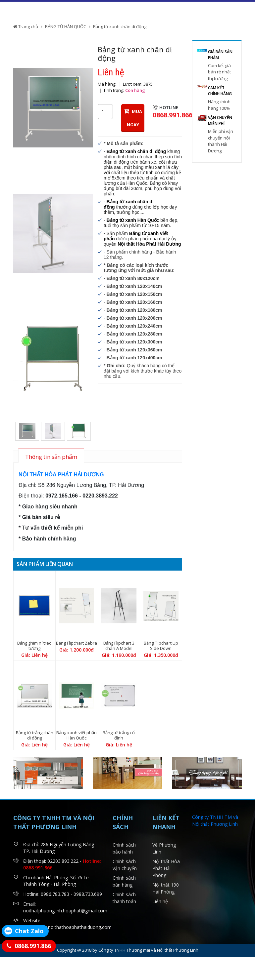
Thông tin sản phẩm (51, 456)
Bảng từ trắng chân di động (34, 735)
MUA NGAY (133, 118)
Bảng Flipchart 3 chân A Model (118, 645)
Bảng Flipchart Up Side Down (161, 645)
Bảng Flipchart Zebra (76, 643)
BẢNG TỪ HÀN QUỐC (65, 26)
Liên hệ (160, 901)
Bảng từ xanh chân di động (119, 26)
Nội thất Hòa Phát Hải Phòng (166, 868)
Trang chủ (25, 26)
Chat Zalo (29, 931)
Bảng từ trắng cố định (119, 735)
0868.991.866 (33, 946)
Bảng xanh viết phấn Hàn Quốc (76, 735)
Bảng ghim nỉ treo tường (34, 645)
